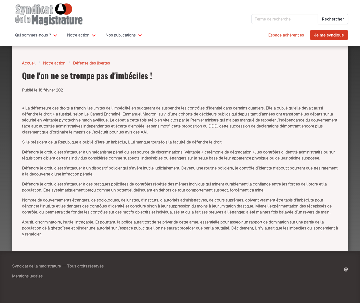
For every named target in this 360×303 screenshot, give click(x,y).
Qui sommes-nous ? (33, 35)
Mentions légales (27, 276)
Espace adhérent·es (286, 35)
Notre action (78, 35)
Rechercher (333, 19)
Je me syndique (329, 35)
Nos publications (121, 35)
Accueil (29, 63)
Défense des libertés (91, 63)
